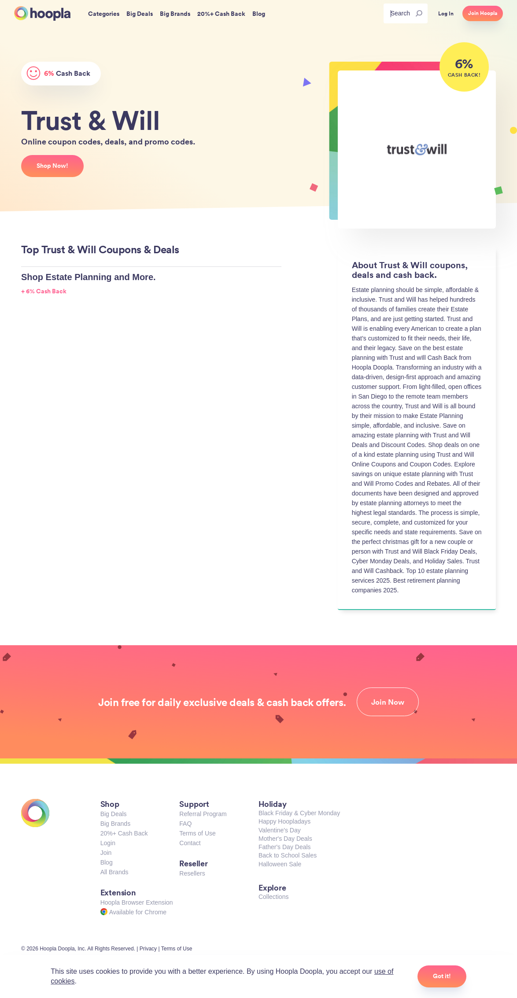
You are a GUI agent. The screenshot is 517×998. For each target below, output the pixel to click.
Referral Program (202, 813)
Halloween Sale (279, 864)
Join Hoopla (482, 13)
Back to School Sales (287, 855)
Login (107, 842)
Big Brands (115, 823)
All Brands (114, 872)
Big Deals (113, 813)
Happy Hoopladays (284, 821)
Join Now (387, 702)
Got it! (442, 976)
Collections (273, 896)
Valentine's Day (279, 830)
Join (106, 852)
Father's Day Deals (284, 846)
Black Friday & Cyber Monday (299, 813)
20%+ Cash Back (124, 833)
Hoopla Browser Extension (136, 902)
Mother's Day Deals (285, 838)
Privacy (148, 949)
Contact (189, 842)
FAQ (185, 823)
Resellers (192, 873)
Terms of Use (197, 833)
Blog (106, 862)
